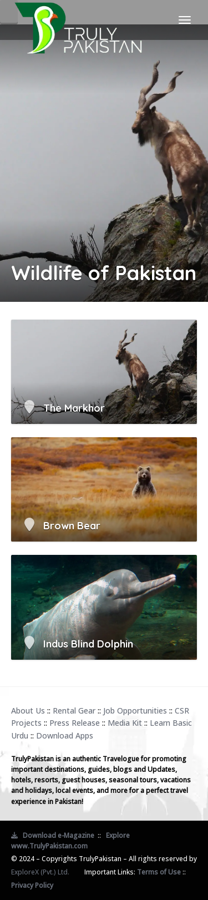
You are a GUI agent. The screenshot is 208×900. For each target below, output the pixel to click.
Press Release (74, 722)
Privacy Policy (32, 885)
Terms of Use (159, 872)
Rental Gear (74, 710)
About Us (28, 710)
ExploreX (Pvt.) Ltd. (40, 872)
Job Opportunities (135, 710)
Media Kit (125, 722)
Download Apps (64, 735)
